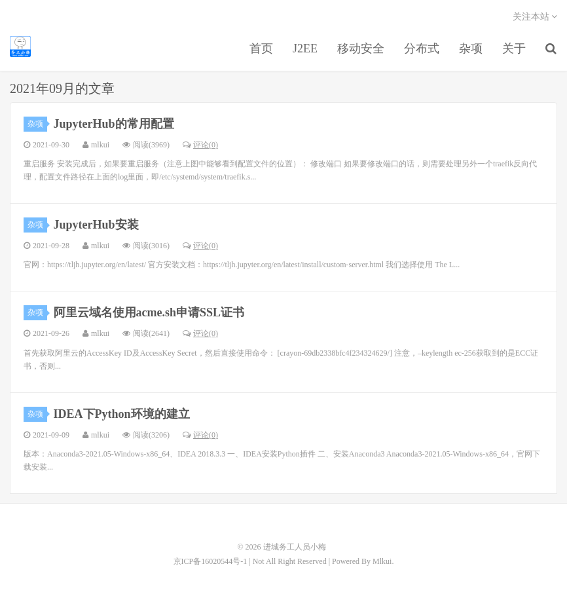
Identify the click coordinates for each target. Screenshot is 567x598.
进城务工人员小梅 (20, 46)
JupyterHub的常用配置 (114, 123)
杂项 (471, 48)
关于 (514, 48)
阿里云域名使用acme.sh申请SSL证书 (149, 312)
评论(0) (200, 144)
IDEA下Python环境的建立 (122, 413)
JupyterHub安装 (96, 224)
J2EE (305, 48)
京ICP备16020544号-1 (210, 561)
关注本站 (535, 17)
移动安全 (360, 48)
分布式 (421, 48)
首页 (261, 48)
